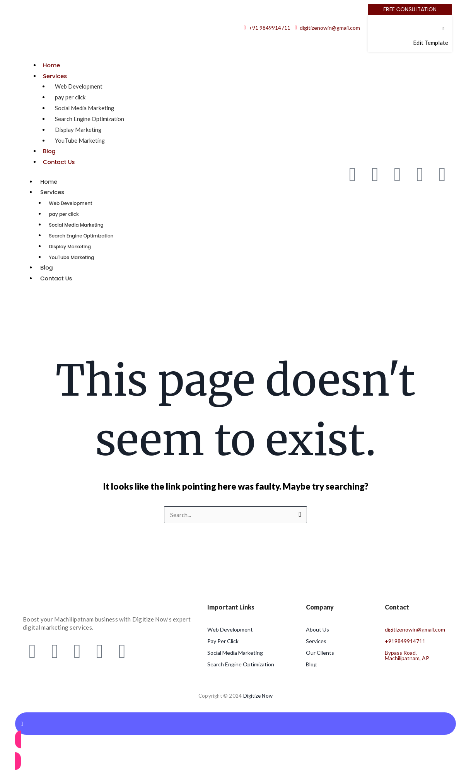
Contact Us (59, 162)
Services (55, 76)
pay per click (70, 97)
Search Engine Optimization (90, 118)
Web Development (79, 86)
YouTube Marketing (80, 140)
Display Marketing (79, 129)
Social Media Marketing (85, 107)
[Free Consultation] (410, 9)
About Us (317, 629)
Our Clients (320, 652)
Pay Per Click (223, 641)
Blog (49, 151)
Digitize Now (258, 696)
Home (51, 65)
